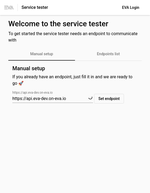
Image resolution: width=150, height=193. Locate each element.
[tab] (41, 54)
